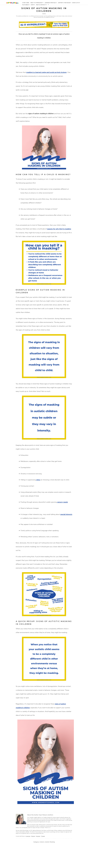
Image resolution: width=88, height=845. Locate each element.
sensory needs (62, 502)
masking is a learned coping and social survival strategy (46, 72)
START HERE (25, 2)
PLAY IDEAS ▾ (25, 4)
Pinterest (33, 836)
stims (38, 480)
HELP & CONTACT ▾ (41, 4)
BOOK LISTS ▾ (76, 2)
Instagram (28, 836)
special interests (66, 514)
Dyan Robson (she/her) (46, 815)
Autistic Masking (50, 842)
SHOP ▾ (33, 4)
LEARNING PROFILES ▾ (51, 2)
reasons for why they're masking (59, 229)
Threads (43, 836)
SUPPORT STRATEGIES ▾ (64, 2)
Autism (42, 842)
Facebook (38, 836)
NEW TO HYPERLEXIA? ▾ (37, 2)
